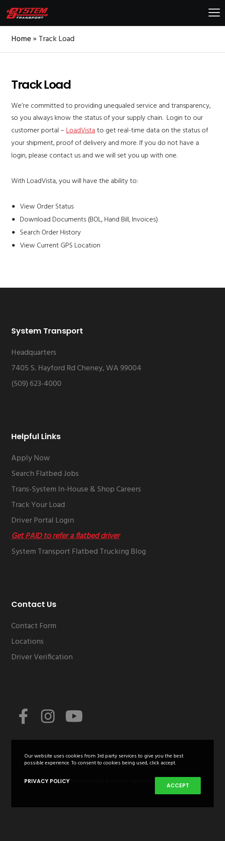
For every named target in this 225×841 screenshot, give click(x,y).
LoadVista (80, 130)
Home (21, 39)
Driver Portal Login (42, 520)
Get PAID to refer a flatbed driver (65, 536)
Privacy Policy (47, 781)
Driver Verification (42, 657)
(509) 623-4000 (36, 384)
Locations (27, 642)
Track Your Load (38, 505)
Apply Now (30, 458)
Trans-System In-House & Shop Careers (76, 489)
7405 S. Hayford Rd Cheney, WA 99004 (76, 368)
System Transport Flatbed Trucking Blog (78, 552)
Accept (178, 785)
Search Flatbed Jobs (45, 474)
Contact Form (33, 626)
